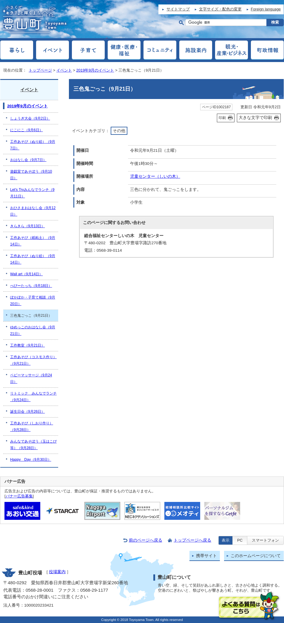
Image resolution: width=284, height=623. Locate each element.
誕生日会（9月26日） (27, 411)
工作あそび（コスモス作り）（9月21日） (33, 360)
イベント (64, 70)
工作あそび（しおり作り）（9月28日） (31, 426)
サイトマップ (178, 9)
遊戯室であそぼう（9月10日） (31, 174)
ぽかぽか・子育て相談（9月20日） (32, 300)
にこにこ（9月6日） (26, 130)
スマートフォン (265, 540)
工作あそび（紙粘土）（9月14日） (32, 241)
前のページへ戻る (145, 540)
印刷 (222, 118)
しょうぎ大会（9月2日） (30, 118)
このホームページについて (256, 556)
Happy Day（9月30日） (30, 459)
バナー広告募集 (19, 496)
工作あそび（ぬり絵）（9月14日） (32, 259)
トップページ (40, 70)
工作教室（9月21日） (27, 345)
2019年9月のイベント (95, 70)
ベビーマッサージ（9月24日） (31, 378)
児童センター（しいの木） (155, 176)
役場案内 (57, 572)
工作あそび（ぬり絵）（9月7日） (32, 145)
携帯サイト (206, 556)
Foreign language (266, 9)
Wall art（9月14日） (26, 274)
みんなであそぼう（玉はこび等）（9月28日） (33, 444)
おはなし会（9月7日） (28, 160)
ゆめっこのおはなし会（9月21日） (32, 330)
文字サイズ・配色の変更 (220, 9)
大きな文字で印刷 (255, 117)
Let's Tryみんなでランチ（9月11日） (32, 193)
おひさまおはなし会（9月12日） (32, 211)
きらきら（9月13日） (27, 226)
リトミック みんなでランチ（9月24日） (33, 396)
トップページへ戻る (192, 540)
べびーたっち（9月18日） (31, 286)
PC (240, 540)
